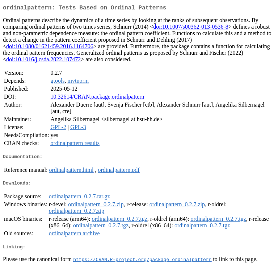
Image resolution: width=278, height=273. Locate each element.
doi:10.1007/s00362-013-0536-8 (190, 28)
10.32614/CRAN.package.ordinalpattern (97, 98)
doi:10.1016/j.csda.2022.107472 (43, 61)
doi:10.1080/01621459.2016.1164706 (49, 48)
